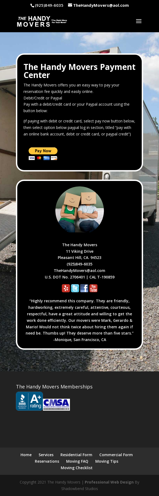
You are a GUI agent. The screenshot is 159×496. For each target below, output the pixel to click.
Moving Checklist (77, 467)
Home (26, 454)
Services (46, 454)
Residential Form (76, 454)
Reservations (47, 461)
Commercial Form (116, 454)
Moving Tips (106, 461)
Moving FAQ (77, 461)
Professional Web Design (109, 482)
